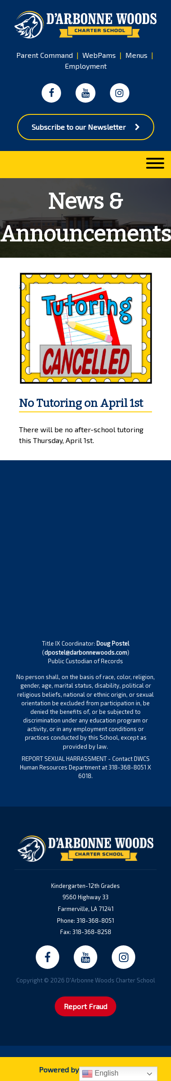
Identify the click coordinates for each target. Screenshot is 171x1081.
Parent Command (44, 55)
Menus (136, 55)
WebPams (99, 55)
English (100, 1073)
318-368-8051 (95, 920)
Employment (86, 65)
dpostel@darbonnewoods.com (85, 652)
